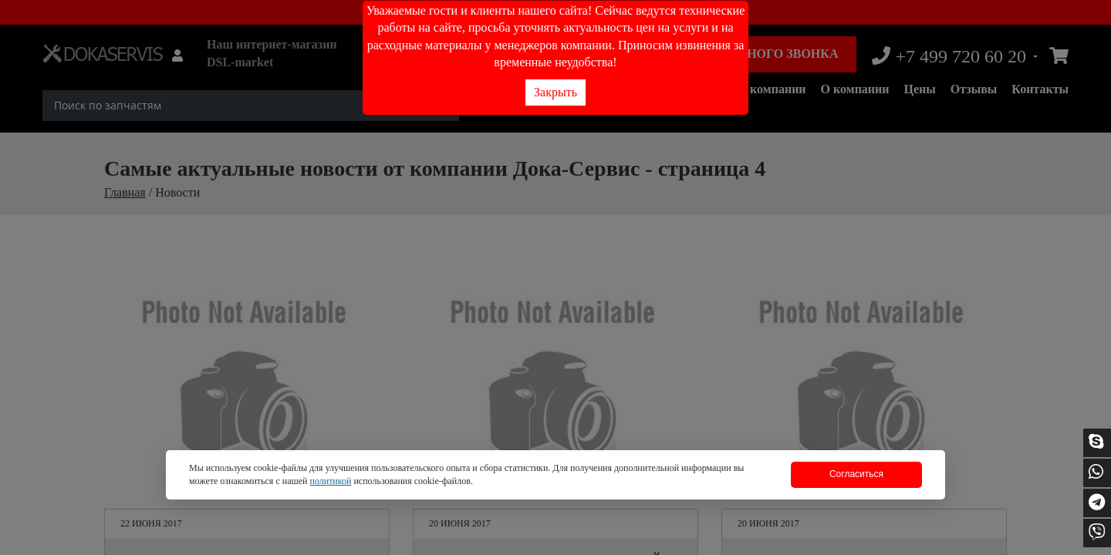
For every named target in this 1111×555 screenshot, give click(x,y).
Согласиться (856, 474)
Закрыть (555, 92)
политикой (330, 481)
